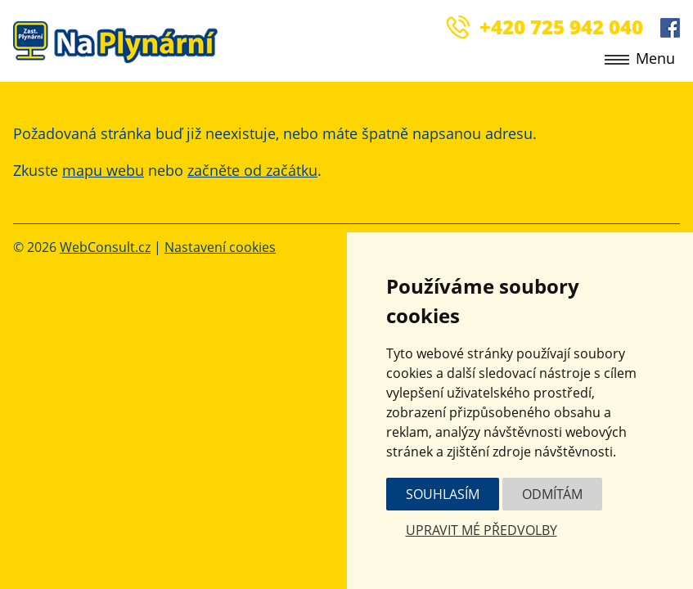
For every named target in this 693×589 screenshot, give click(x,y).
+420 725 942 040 (561, 26)
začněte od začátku (252, 170)
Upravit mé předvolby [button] (481, 530)
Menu (640, 58)
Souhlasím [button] (442, 494)
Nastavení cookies (220, 247)
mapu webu (103, 170)
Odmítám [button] (552, 494)
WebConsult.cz (105, 247)
